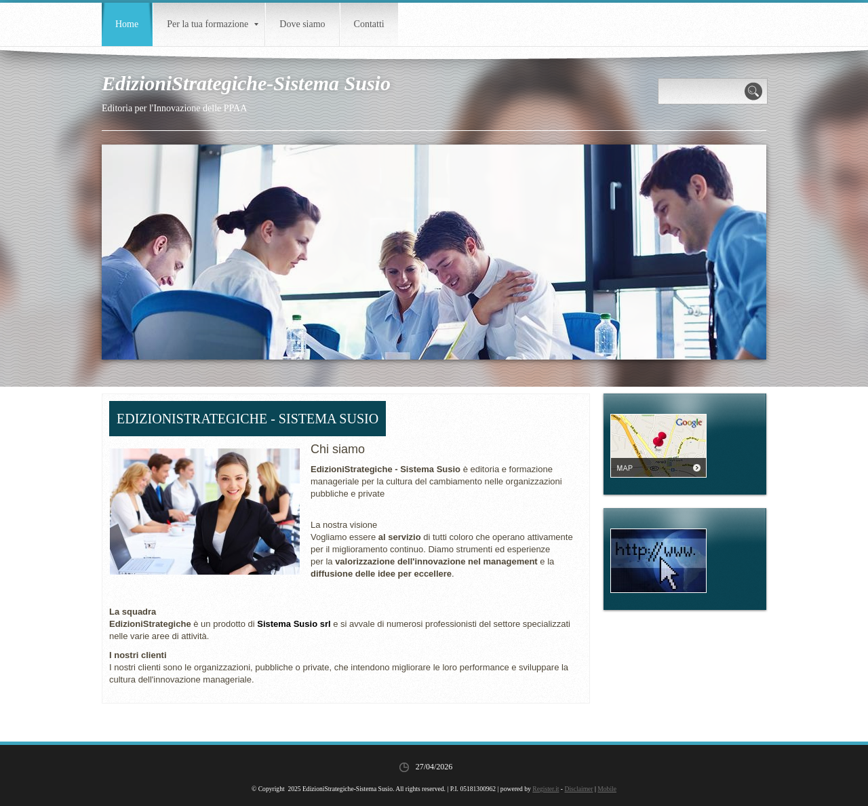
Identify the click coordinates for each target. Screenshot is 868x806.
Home (126, 24)
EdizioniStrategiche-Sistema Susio (246, 83)
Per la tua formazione (212, 24)
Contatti (369, 24)
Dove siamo (302, 24)
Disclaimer (578, 788)
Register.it (545, 788)
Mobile (606, 788)
